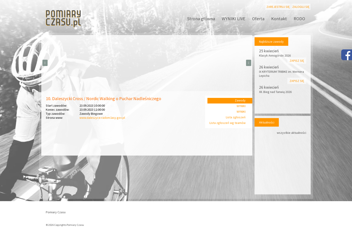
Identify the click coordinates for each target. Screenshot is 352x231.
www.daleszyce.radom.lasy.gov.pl (102, 118)
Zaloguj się (300, 7)
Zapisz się (297, 61)
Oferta (258, 18)
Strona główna (201, 18)
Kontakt (279, 18)
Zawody (240, 100)
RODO (299, 18)
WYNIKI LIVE (233, 18)
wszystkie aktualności (291, 133)
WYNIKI (241, 106)
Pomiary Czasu (56, 212)
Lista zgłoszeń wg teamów (227, 123)
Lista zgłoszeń (236, 117)
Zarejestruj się (278, 7)
